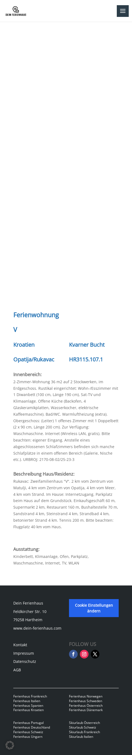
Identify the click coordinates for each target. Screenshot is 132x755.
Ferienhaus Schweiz (28, 732)
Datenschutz (24, 661)
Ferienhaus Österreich (86, 705)
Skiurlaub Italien (81, 736)
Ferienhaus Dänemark (86, 710)
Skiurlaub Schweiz (82, 727)
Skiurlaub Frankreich (84, 732)
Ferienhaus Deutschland (31, 727)
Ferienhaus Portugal (28, 722)
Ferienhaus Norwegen (85, 696)
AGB (17, 669)
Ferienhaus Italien (26, 701)
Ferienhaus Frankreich (30, 696)
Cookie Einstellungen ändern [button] (94, 608)
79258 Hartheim (27, 619)
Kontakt (20, 644)
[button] (10, 745)
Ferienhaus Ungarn (27, 736)
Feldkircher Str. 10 (29, 611)
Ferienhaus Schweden (85, 701)
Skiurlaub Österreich (84, 722)
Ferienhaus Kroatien (28, 710)
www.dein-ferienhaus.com (37, 628)
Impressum (23, 653)
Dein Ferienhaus (28, 603)
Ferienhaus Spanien (28, 705)
